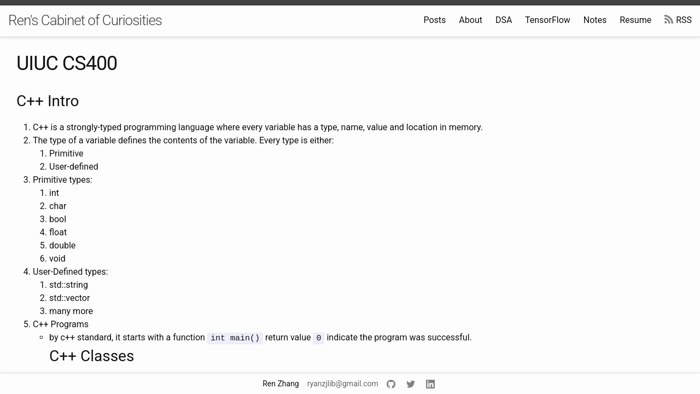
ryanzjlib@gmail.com (342, 383)
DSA (503, 20)
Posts (434, 20)
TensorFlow (547, 20)
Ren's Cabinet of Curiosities (85, 20)
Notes (595, 20)
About (470, 20)
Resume (635, 20)
